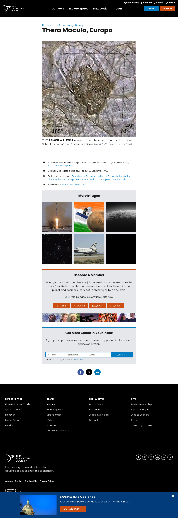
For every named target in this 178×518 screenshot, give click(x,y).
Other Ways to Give (141, 425)
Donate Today (73, 508)
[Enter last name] (78, 354)
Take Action (101, 8)
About (118, 8)
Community (131, 2)
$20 (97, 305)
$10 (79, 305)
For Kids (9, 425)
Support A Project (140, 409)
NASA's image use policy (60, 165)
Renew (158, 2)
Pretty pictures (73, 179)
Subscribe (122, 354)
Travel (134, 420)
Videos (51, 420)
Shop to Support (140, 414)
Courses (51, 425)
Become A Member (99, 414)
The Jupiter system (108, 179)
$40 (115, 305)
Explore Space (79, 8)
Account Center (13, 481)
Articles (51, 404)
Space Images (77, 184)
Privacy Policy (79, 359)
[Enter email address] (100, 354)
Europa (111, 176)
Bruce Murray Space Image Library (62, 25)
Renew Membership (141, 404)
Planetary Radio (55, 409)
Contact (93, 420)
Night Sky (10, 414)
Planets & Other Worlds (17, 404)
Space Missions (13, 409)
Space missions (89, 179)
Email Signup (96, 409)
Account (146, 2)
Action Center (96, 404)
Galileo (119, 176)
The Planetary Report (58, 430)
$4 (62, 305)
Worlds (122, 179)
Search (169, 2)
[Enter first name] (56, 354)
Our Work (58, 8)
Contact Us (31, 481)
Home (65, 184)
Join (151, 8)
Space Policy (12, 420)
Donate (167, 8)
